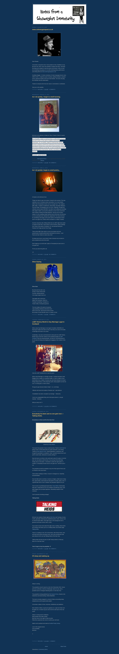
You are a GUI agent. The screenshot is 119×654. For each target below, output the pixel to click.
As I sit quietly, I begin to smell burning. (46, 97)
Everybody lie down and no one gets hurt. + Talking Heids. (47, 415)
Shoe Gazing (36, 262)
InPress (42, 160)
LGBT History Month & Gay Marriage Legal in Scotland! (48, 323)
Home (46, 646)
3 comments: (52, 314)
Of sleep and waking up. (40, 556)
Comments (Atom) (43, 649)
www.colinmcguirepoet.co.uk (42, 29)
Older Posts (63, 646)
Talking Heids (35, 529)
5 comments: (52, 89)
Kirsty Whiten (52, 444)
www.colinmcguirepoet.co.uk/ (49, 71)
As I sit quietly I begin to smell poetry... (46, 170)
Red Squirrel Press (41, 158)
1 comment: (52, 641)
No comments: (53, 162)
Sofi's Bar (62, 448)
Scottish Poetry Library (54, 623)
